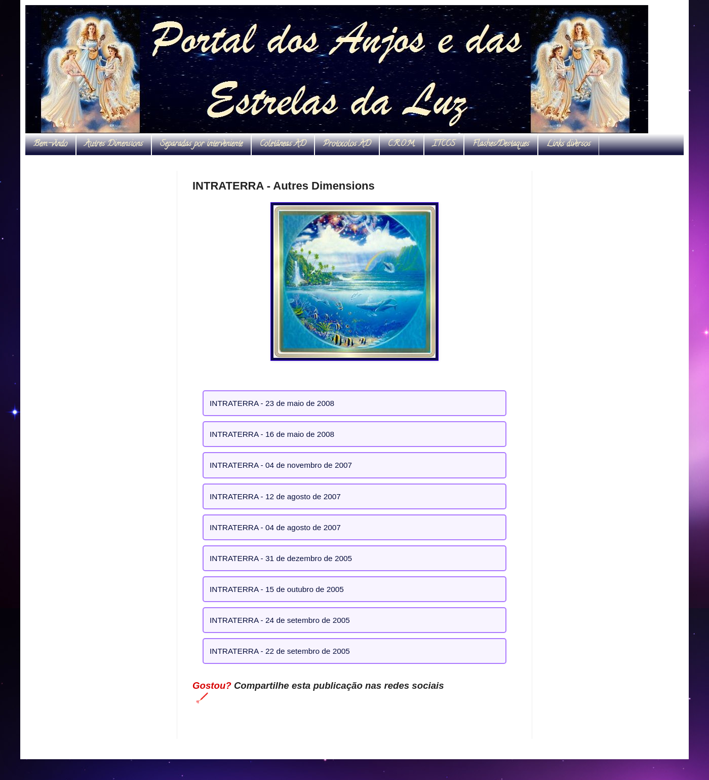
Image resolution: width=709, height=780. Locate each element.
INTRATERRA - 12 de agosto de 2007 (275, 496)
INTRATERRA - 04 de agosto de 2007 (275, 527)
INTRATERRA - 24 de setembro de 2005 (280, 620)
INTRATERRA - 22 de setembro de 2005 (280, 651)
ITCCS (443, 144)
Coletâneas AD (283, 144)
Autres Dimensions (114, 144)
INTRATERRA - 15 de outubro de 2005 (277, 589)
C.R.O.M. (401, 144)
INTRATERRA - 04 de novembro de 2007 (281, 465)
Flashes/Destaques (500, 144)
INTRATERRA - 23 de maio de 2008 (272, 403)
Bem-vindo (50, 144)
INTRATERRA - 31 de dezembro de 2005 (281, 558)
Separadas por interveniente (201, 144)
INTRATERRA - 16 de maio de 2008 (272, 434)
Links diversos (568, 144)
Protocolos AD (347, 144)
